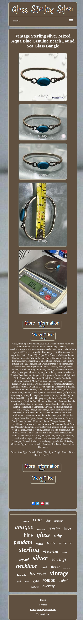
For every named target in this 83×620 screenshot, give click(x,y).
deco (55, 566)
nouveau (41, 529)
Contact (43, 604)
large (67, 528)
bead (44, 567)
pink (19, 581)
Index (43, 600)
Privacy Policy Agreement (42, 609)
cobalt (64, 581)
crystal (24, 560)
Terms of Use (42, 614)
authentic (65, 543)
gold (36, 581)
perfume (35, 587)
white (39, 543)
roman (49, 580)
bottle (51, 543)
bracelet (38, 574)
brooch (21, 575)
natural (58, 521)
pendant (23, 542)
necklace (26, 566)
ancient (67, 568)
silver (40, 558)
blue (28, 535)
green (26, 521)
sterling (29, 549)
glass (43, 534)
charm (64, 552)
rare (27, 581)
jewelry (54, 528)
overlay (49, 586)
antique (24, 526)
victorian (50, 551)
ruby (58, 535)
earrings (58, 559)
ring (37, 519)
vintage (59, 573)
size (48, 520)
